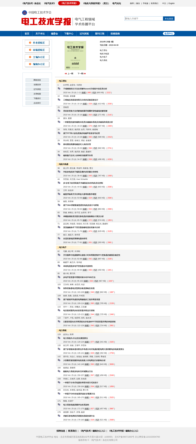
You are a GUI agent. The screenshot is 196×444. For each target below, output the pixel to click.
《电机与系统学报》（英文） (96, 3)
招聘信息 (61, 431)
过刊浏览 (84, 33)
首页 (27, 33)
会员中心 (168, 33)
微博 (132, 3)
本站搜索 (169, 18)
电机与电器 (104, 54)
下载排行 (37, 98)
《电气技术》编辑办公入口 (92, 431)
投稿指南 (115, 33)
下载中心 (68, 33)
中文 (164, 3)
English (172, 3)
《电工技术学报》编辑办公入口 (123, 431)
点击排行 (37, 103)
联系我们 (154, 3)
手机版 (145, 3)
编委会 (54, 33)
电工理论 (103, 50)
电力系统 (103, 60)
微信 (138, 3)
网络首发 (37, 80)
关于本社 (40, 33)
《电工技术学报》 (69, 3)
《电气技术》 (49, 3)
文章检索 (37, 94)
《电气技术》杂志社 (31, 3)
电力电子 (103, 57)
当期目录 (37, 85)
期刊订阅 (99, 33)
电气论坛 (116, 3)
